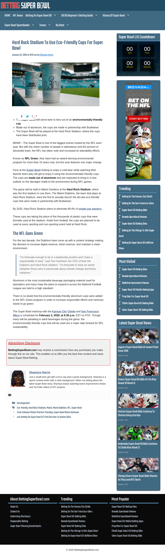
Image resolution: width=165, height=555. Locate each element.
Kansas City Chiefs (64, 311)
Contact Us (15, 511)
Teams (46, 25)
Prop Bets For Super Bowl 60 (135, 296)
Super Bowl (34, 170)
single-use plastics (90, 208)
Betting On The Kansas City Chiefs (137, 196)
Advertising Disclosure (20, 516)
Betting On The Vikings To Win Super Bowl (79, 531)
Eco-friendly (22, 408)
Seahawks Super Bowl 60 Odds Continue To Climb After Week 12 (137, 446)
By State (64, 25)
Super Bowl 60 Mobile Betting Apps (138, 290)
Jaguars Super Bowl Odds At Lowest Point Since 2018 (138, 349)
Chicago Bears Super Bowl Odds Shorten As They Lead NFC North (137, 478)
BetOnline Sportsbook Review (135, 283)
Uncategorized (23, 403)
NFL (69, 408)
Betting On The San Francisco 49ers (138, 203)
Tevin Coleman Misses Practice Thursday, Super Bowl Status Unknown (48, 412)
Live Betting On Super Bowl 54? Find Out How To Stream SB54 (44, 417)
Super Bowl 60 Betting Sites (134, 223)
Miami (49, 408)
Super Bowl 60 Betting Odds (134, 210)
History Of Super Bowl (118, 16)
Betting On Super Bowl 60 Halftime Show (79, 536)
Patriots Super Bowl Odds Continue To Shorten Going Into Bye (136, 413)
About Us (14, 506)
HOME (7, 15)
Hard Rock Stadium (37, 408)
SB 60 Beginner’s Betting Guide (81, 16)
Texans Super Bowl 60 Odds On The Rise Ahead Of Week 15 (137, 381)
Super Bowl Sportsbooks (21, 25)
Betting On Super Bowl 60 (42, 16)
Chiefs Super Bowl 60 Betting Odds (138, 303)
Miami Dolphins (59, 408)
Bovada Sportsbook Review (134, 217)
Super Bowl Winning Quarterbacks (25, 526)
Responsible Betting (19, 521)
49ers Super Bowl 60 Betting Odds (137, 310)
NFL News (18, 15)
